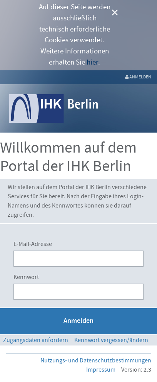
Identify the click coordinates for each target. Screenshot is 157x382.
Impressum (100, 370)
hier (92, 62)
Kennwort (26, 277)
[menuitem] (138, 77)
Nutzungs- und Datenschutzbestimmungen (95, 360)
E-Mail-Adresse (32, 244)
